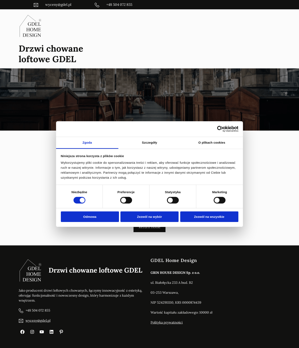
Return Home (150, 227)
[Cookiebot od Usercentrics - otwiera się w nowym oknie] (220, 129)
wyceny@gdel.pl (38, 320)
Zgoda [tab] (87, 142)
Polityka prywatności (167, 322)
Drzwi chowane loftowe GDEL (51, 53)
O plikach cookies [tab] (211, 142)
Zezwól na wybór (149, 216)
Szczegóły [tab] (149, 142)
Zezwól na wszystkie (209, 216)
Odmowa (89, 216)
